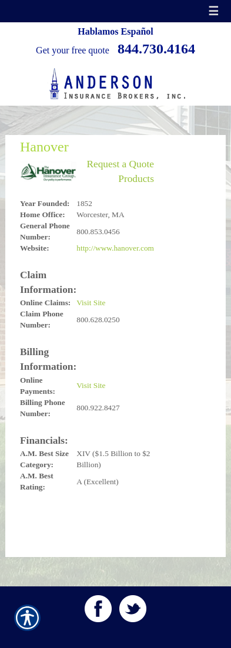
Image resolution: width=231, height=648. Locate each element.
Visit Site (90, 302)
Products (136, 178)
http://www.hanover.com (115, 248)
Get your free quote (72, 50)
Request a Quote (120, 164)
